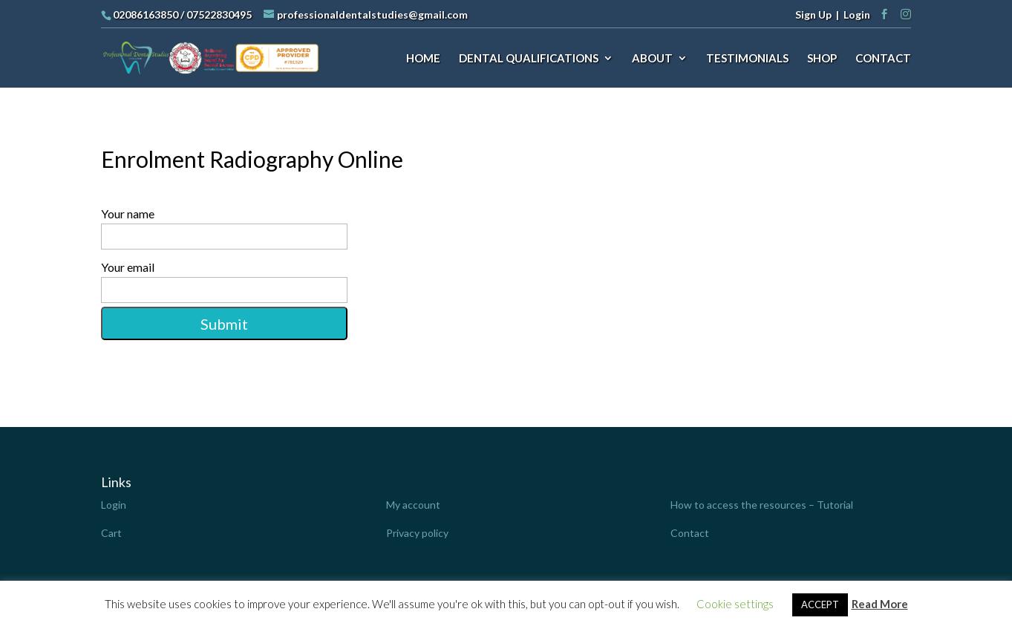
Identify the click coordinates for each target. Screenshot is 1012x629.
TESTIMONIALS (747, 59)
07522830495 (219, 14)
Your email (505, 281)
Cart (111, 533)
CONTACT (883, 59)
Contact (689, 533)
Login (856, 14)
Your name (505, 228)
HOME (423, 59)
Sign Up (813, 14)
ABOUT (652, 59)
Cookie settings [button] (735, 603)
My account (413, 504)
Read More (880, 603)
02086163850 (145, 14)
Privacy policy (417, 533)
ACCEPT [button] (820, 604)
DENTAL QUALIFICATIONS (528, 59)
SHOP (822, 59)
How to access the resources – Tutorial (761, 504)
